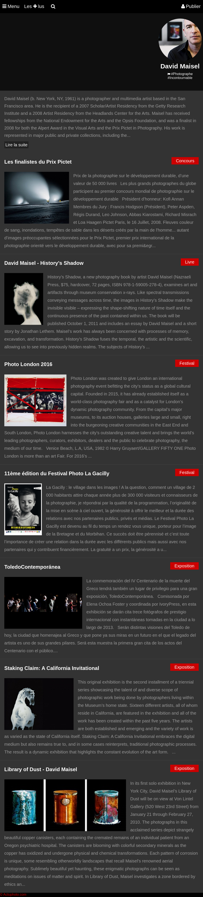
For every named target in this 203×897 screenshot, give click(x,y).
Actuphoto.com (14, 894)
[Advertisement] (78, 49)
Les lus (34, 6)
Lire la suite (16, 144)
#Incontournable (180, 78)
